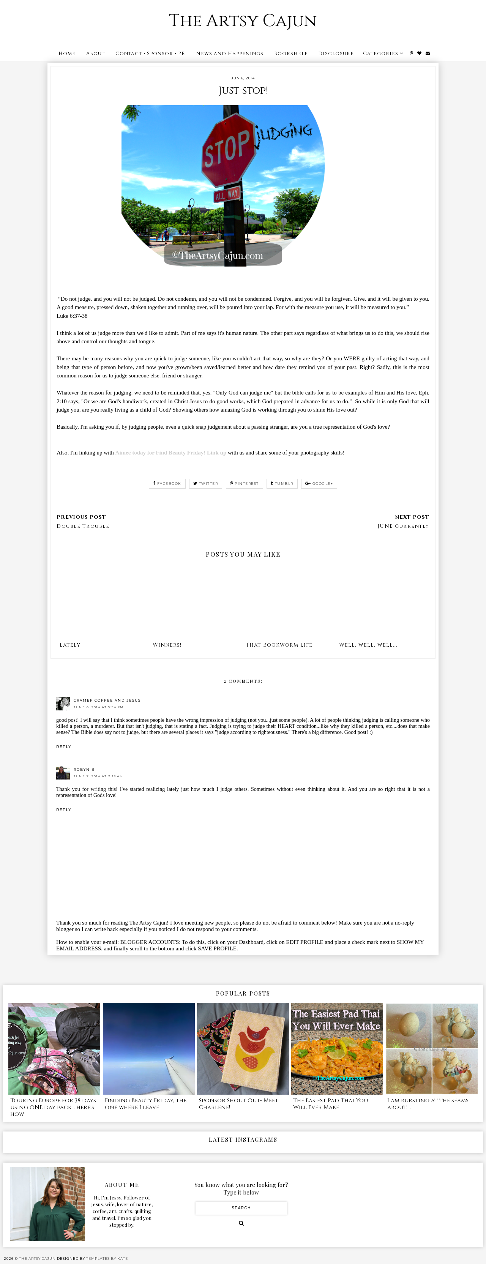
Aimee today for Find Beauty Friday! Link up (171, 453)
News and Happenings (230, 53)
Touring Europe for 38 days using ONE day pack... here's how (53, 1107)
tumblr (282, 483)
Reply (63, 746)
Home (67, 53)
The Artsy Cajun (243, 21)
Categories (380, 53)
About (95, 53)
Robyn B (84, 769)
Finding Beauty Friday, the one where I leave (145, 1104)
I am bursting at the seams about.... (428, 1104)
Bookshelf (291, 53)
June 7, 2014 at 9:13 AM (98, 776)
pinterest (244, 483)
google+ (319, 483)
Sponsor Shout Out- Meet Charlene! (238, 1104)
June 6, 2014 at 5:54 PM (99, 707)
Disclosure (336, 53)
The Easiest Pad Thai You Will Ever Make (330, 1104)
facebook (167, 483)
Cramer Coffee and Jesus (107, 700)
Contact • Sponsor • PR (150, 53)
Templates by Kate (107, 1258)
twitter (205, 483)
